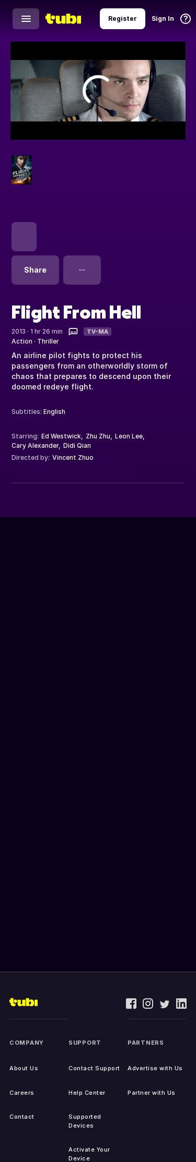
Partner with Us (152, 1092)
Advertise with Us (155, 1068)
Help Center (87, 1092)
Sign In (163, 18)
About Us (23, 1068)
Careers (21, 1092)
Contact (21, 1116)
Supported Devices (84, 1121)
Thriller (48, 341)
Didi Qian (77, 445)
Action (21, 341)
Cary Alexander (35, 445)
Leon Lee (129, 436)
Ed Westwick (61, 436)
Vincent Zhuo (73, 457)
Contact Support (94, 1068)
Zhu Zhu (98, 436)
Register (122, 18)
